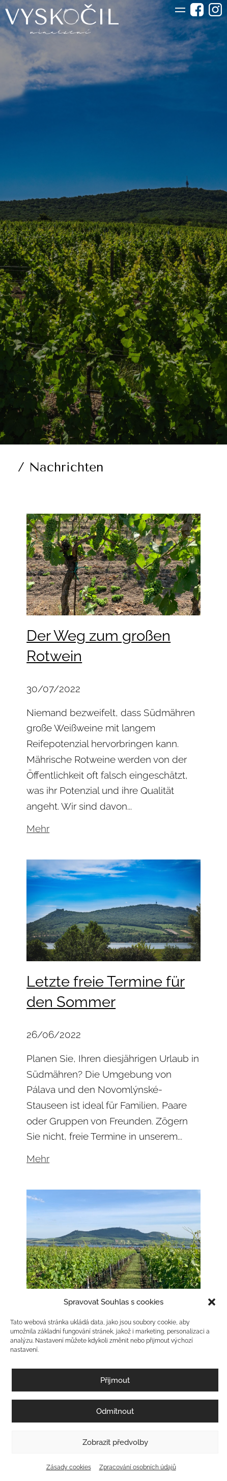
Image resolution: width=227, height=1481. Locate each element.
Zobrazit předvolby (115, 1442)
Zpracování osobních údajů (137, 1467)
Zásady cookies (68, 1467)
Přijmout (115, 1380)
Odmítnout (115, 1411)
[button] (212, 1302)
